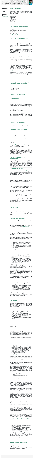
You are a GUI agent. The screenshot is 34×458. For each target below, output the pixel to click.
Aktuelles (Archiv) (4, 14)
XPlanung (3, 11)
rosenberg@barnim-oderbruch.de (16, 23)
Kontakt (3, 17)
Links (3, 15)
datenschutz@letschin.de (15, 34)
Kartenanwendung (4, 8)
